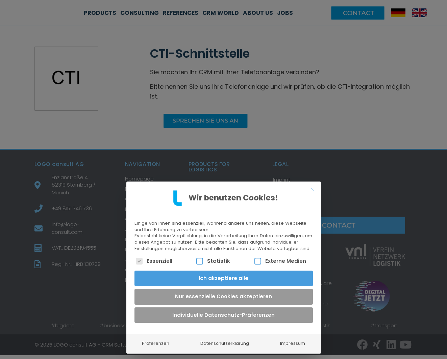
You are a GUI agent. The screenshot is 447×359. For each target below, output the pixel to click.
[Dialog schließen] (312, 185)
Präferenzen (155, 339)
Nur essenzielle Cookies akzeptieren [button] (223, 292)
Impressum (292, 339)
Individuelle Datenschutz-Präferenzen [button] (223, 310)
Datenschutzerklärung (224, 339)
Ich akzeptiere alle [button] (223, 273)
